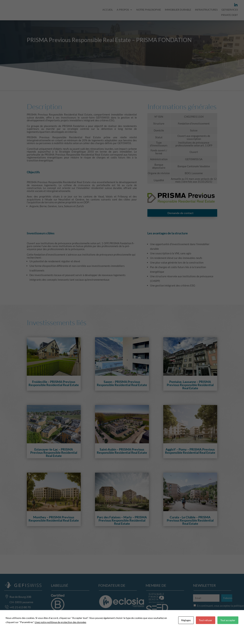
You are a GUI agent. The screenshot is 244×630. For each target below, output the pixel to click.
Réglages (186, 620)
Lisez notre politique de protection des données (60, 622)
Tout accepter (227, 620)
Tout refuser (205, 620)
